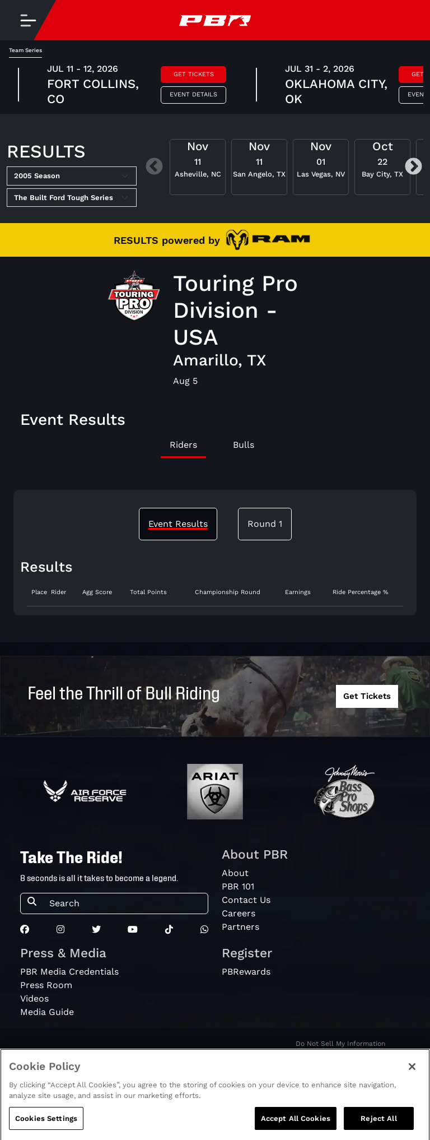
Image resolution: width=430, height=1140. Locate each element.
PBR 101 (238, 886)
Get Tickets (194, 74)
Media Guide (47, 1012)
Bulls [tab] (243, 444)
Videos (34, 998)
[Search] (125, 903)
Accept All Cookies (295, 1126)
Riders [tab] (183, 444)
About (235, 873)
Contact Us (246, 900)
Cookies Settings (46, 1126)
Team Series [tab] (25, 50)
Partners (240, 926)
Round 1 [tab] (264, 523)
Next (413, 167)
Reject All (378, 1126)
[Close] (412, 1074)
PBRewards (246, 971)
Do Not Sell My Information (340, 1044)
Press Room (46, 985)
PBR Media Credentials (69, 971)
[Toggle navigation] (28, 20)
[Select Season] (72, 176)
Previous (154, 167)
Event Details (193, 94)
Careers (238, 913)
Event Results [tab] (178, 523)
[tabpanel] (215, 597)
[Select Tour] (72, 197)
